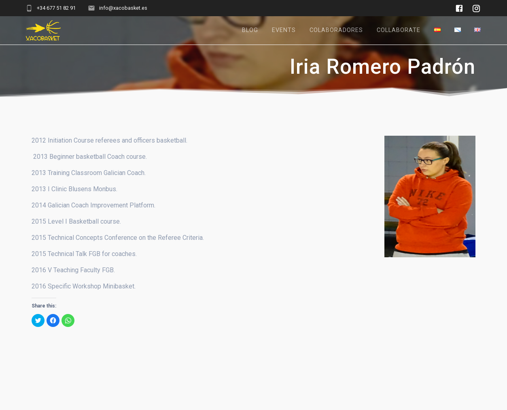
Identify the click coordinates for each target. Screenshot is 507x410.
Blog (250, 30)
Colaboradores (336, 30)
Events (284, 30)
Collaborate (398, 30)
